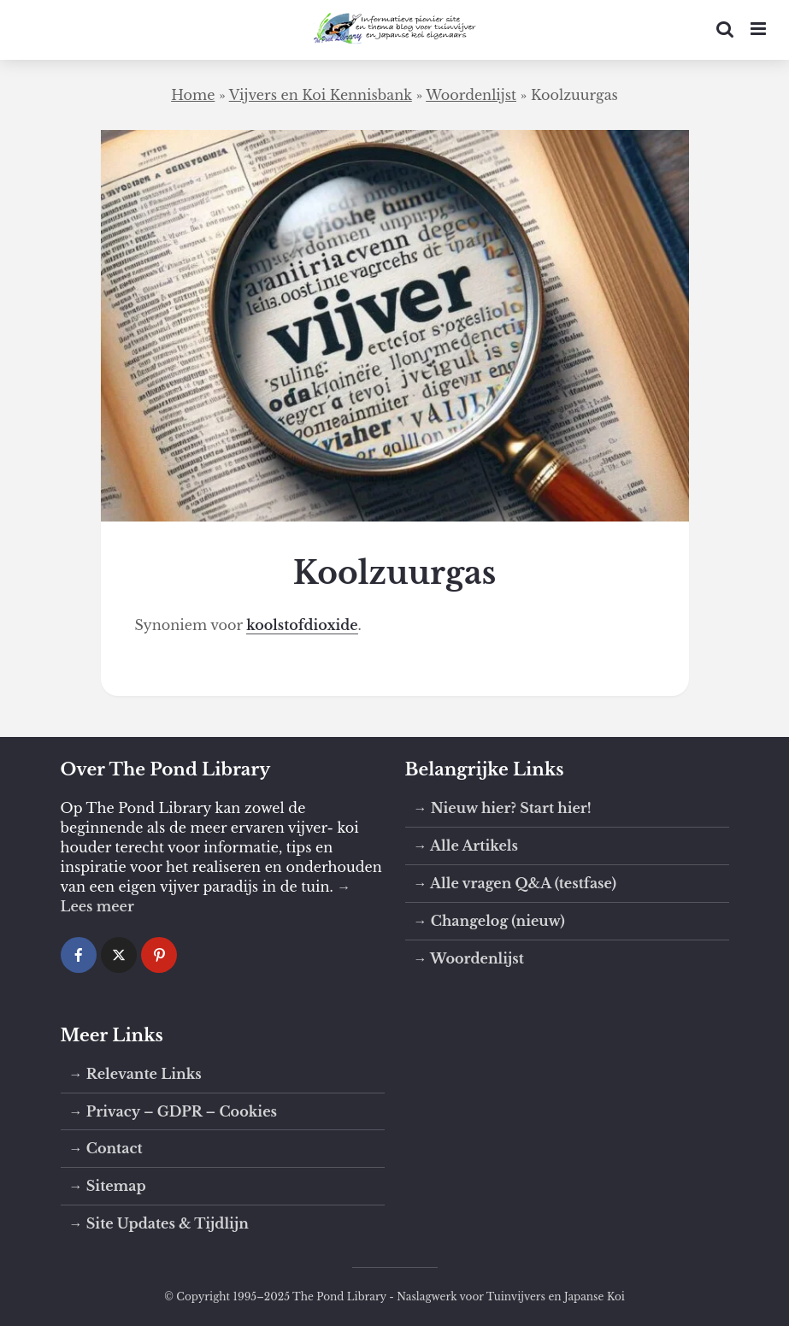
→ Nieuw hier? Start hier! (503, 807)
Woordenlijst (471, 94)
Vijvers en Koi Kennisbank (320, 94)
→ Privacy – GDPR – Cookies (173, 1111)
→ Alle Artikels (466, 845)
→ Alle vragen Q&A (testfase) (515, 883)
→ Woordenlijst (469, 958)
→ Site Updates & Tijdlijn (159, 1223)
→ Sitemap (107, 1185)
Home (193, 94)
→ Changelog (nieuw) (489, 920)
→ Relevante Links (135, 1073)
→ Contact (106, 1148)
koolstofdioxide (301, 625)
